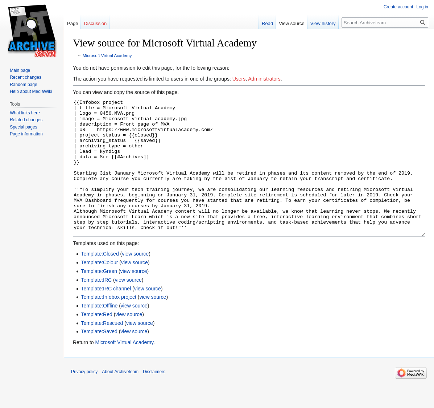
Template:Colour (99, 290)
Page (72, 23)
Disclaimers (154, 398)
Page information (26, 133)
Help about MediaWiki (31, 91)
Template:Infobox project (108, 324)
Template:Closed (100, 281)
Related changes (26, 119)
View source (292, 23)
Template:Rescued (102, 350)
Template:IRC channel (106, 316)
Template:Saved (99, 359)
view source (135, 281)
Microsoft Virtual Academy (107, 55)
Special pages (23, 127)
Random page (23, 84)
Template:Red (96, 341)
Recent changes (25, 77)
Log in (422, 6)
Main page (20, 70)
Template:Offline (99, 333)
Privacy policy (84, 398)
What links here (25, 112)
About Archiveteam (120, 398)
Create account (398, 6)
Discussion (95, 23)
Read (267, 23)
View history (323, 23)
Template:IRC (96, 307)
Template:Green (99, 298)
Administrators (264, 79)
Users (239, 79)
